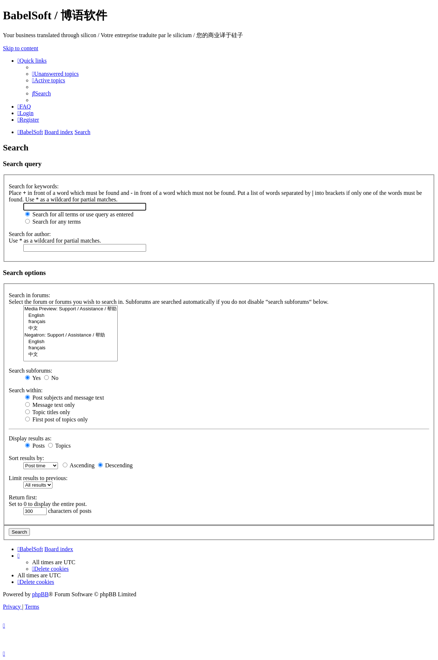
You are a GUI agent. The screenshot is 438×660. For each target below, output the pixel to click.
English (70, 316)
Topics (59, 446)
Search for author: (30, 234)
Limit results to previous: (38, 478)
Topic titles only (47, 412)
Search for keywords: (34, 186)
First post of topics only (56, 419)
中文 (70, 328)
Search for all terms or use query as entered (79, 214)
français (70, 322)
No (51, 378)
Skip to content (20, 48)
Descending (115, 465)
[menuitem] (55, 74)
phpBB (40, 594)
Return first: (23, 497)
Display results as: (30, 438)
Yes (33, 378)
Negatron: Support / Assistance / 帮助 (70, 335)
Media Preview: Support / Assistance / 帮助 (70, 309)
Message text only (50, 405)
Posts (35, 446)
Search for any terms (53, 222)
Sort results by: (26, 458)
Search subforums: (30, 371)
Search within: (26, 390)
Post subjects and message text (64, 397)
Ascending (79, 465)
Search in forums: (29, 295)
